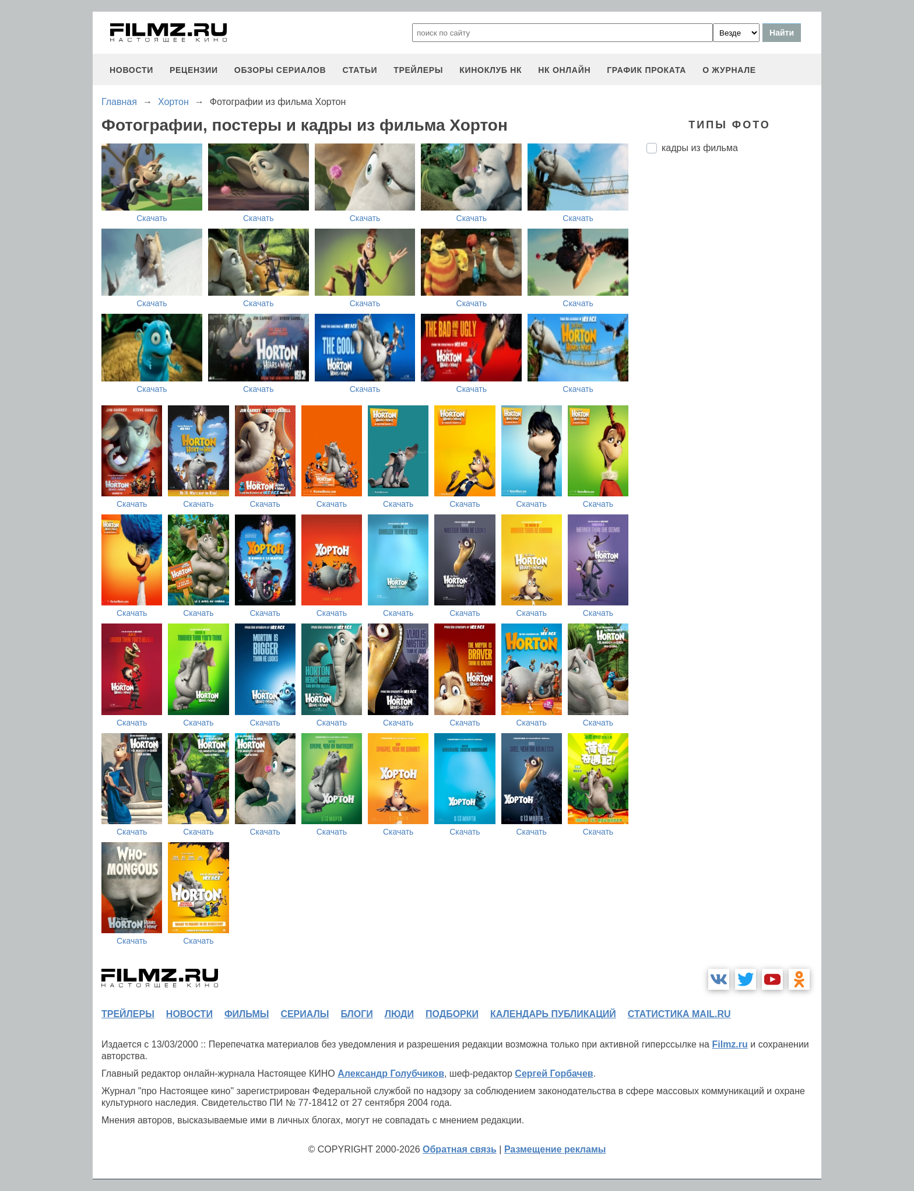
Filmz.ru (729, 1044)
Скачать (151, 218)
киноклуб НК (490, 70)
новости (131, 70)
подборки (452, 1014)
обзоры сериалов (280, 70)
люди (399, 1014)
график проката (646, 70)
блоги (356, 1014)
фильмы (246, 1014)
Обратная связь (460, 1149)
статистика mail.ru (679, 1014)
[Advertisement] (733, 358)
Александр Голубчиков (391, 1073)
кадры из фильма (700, 148)
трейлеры (418, 70)
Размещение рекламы (555, 1149)
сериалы (304, 1014)
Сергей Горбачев (554, 1073)
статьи (359, 70)
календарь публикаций (553, 1014)
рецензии (194, 70)
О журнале (729, 70)
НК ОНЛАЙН (564, 70)
